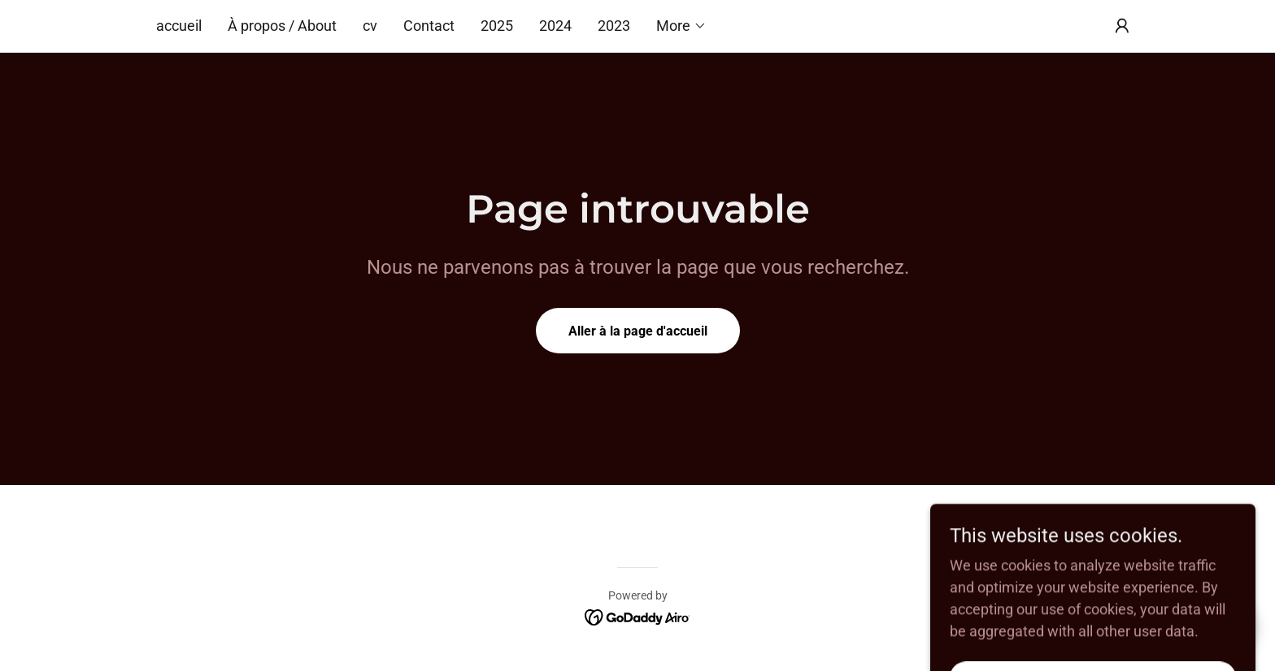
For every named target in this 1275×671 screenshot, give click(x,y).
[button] (681, 26)
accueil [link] (179, 25)
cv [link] (370, 25)
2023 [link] (614, 25)
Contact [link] (429, 25)
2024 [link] (555, 25)
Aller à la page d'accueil (637, 331)
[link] (638, 616)
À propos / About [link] (282, 25)
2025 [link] (497, 25)
